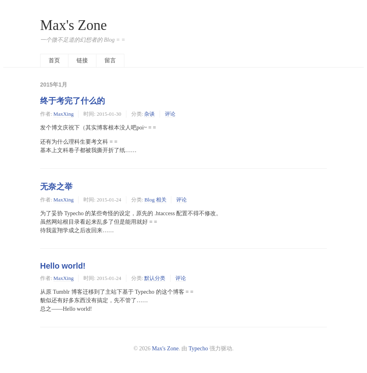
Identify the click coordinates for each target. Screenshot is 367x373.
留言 (110, 60)
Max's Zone (73, 25)
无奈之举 (56, 186)
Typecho (198, 348)
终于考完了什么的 (72, 100)
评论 (170, 114)
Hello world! (62, 265)
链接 (82, 60)
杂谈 (149, 114)
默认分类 (154, 278)
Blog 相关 (155, 200)
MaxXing (63, 114)
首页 (54, 60)
